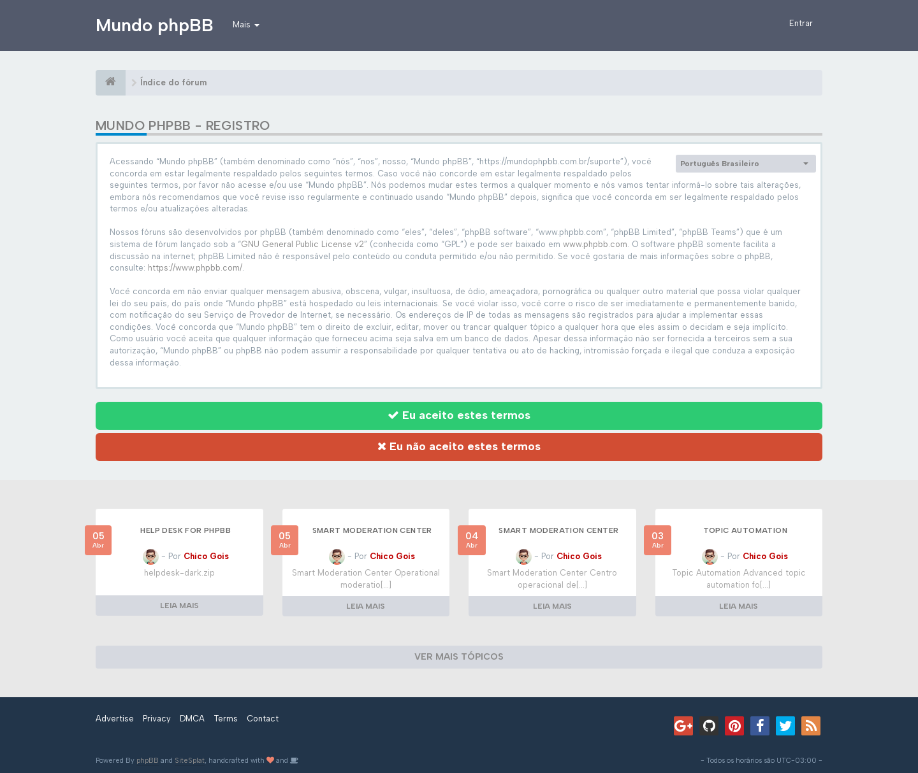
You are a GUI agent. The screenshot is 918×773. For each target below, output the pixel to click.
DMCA (192, 718)
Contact (263, 718)
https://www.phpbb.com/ (195, 268)
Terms (226, 718)
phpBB (147, 760)
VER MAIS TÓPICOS (459, 656)
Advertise (115, 718)
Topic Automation (745, 530)
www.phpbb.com (595, 244)
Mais (246, 24)
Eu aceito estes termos (459, 415)
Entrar (801, 23)
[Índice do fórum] (111, 83)
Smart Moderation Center (372, 530)
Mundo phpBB (155, 25)
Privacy (157, 718)
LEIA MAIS (179, 605)
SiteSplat (190, 760)
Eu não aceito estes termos (459, 446)
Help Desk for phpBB (185, 530)
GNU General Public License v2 (302, 244)
